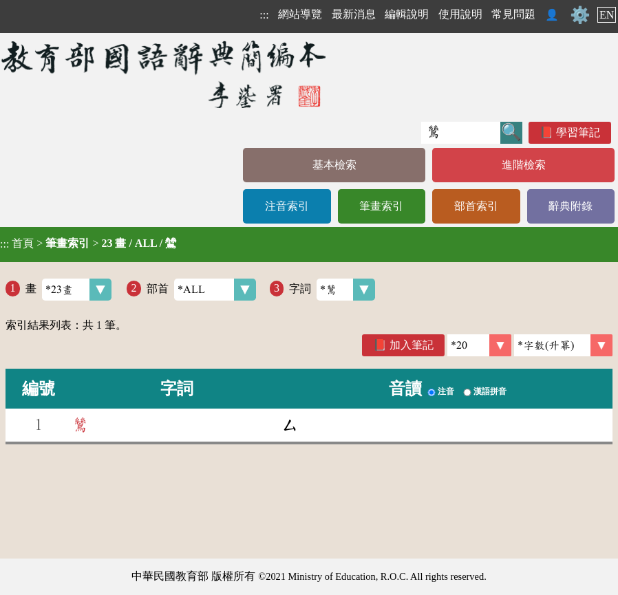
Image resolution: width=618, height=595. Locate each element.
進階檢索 (524, 165)
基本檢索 (334, 165)
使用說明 (460, 14)
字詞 (332, 290)
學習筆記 (578, 132)
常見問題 (513, 14)
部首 (201, 290)
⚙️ (580, 15)
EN (606, 15)
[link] (563, 345)
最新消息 (354, 14)
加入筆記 (412, 345)
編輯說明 (407, 14)
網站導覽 (300, 14)
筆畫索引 (381, 206)
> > (88, 243)
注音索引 (287, 206)
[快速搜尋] (460, 133)
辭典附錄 (570, 206)
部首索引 (476, 206)
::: (263, 15)
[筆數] (479, 345)
